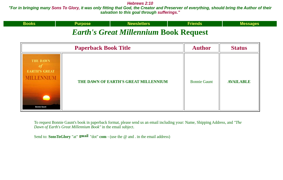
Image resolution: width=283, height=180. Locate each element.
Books (29, 24)
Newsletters (139, 24)
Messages (249, 24)
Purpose (83, 24)
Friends (194, 24)
